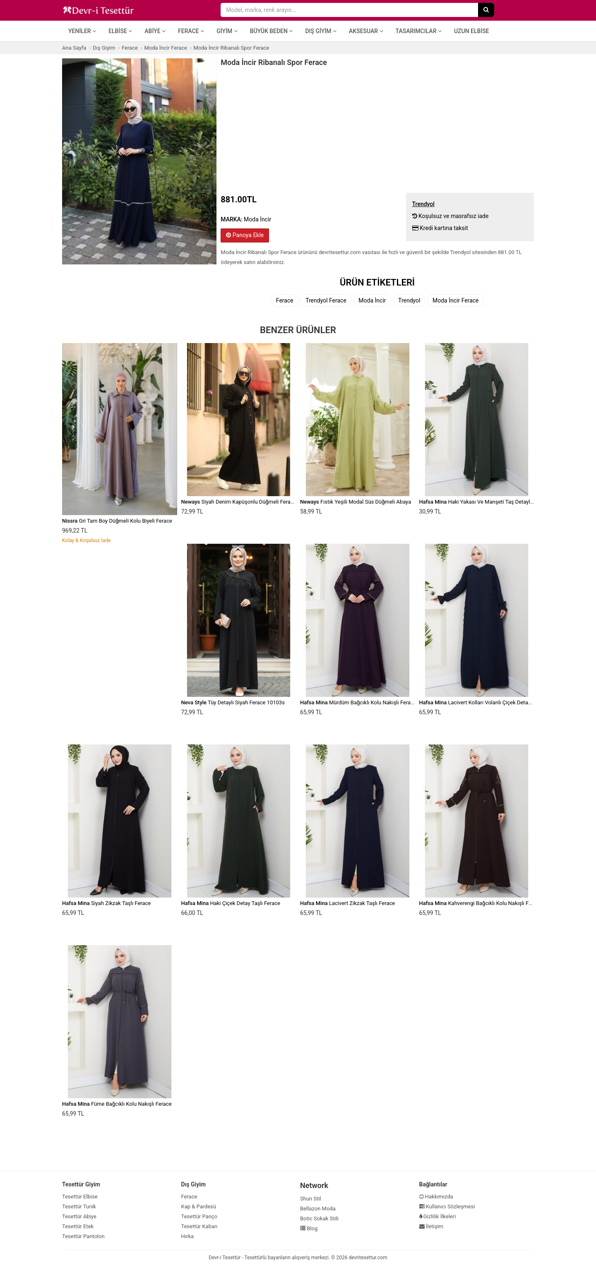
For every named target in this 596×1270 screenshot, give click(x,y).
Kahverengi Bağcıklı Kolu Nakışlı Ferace (480, 903)
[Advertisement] (377, 129)
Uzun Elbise (471, 31)
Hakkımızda (436, 1196)
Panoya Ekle (245, 235)
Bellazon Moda (318, 1208)
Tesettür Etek (78, 1226)
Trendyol (409, 300)
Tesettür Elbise (80, 1196)
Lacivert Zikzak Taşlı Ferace (347, 903)
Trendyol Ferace (325, 300)
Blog (308, 1228)
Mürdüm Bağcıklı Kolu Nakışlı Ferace (358, 702)
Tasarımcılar (419, 31)
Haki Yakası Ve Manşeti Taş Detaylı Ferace (484, 502)
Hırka (187, 1236)
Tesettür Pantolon (83, 1236)
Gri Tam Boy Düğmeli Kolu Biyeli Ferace (117, 521)
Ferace (191, 31)
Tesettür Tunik (79, 1206)
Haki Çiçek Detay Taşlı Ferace (230, 903)
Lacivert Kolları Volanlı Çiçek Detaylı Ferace (485, 702)
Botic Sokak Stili (319, 1218)
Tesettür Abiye (79, 1216)
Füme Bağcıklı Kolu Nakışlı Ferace (117, 1104)
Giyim (227, 31)
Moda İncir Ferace (456, 300)
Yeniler (82, 31)
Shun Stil (310, 1199)
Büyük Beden (271, 31)
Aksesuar (366, 31)
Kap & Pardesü (198, 1206)
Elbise (120, 31)
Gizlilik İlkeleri (437, 1216)
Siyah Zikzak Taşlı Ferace (106, 903)
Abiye (155, 31)
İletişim (431, 1226)
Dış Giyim (320, 31)
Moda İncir (372, 300)
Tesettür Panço (199, 1216)
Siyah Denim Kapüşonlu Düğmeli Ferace (238, 502)
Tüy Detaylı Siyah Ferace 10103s (233, 702)
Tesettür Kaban (199, 1226)
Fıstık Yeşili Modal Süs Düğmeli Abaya (355, 502)
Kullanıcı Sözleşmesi (447, 1206)
